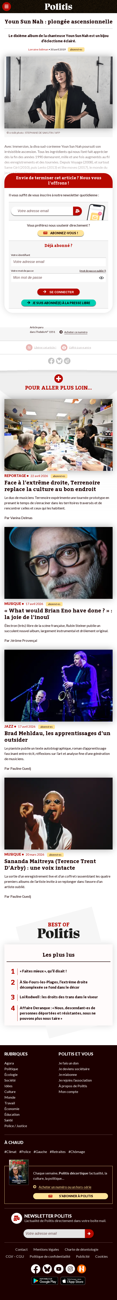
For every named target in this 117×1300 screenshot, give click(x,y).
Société (10, 1080)
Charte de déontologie (81, 1249)
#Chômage (76, 1151)
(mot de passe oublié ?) (92, 270)
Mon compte (68, 1091)
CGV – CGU (15, 1256)
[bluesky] (47, 1269)
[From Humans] (81, 1269)
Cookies (101, 1256)
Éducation (12, 1114)
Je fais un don (69, 1063)
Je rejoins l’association (75, 1080)
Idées (8, 1086)
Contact (21, 1249)
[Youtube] (59, 1269)
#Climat (10, 1151)
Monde (9, 1097)
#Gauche (40, 1151)
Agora (9, 1063)
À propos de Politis (73, 1086)
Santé (8, 1120)
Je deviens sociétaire (74, 1069)
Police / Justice (15, 1126)
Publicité (83, 1256)
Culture (10, 1091)
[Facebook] (35, 1269)
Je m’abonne (68, 1074)
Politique (11, 1069)
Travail (9, 1103)
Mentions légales (46, 1249)
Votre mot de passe (22, 270)
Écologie (11, 1074)
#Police (25, 1151)
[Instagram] (70, 1269)
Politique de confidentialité (50, 1256)
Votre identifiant (20, 255)
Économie (11, 1109)
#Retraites (58, 1151)
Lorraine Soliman (38, 49)
